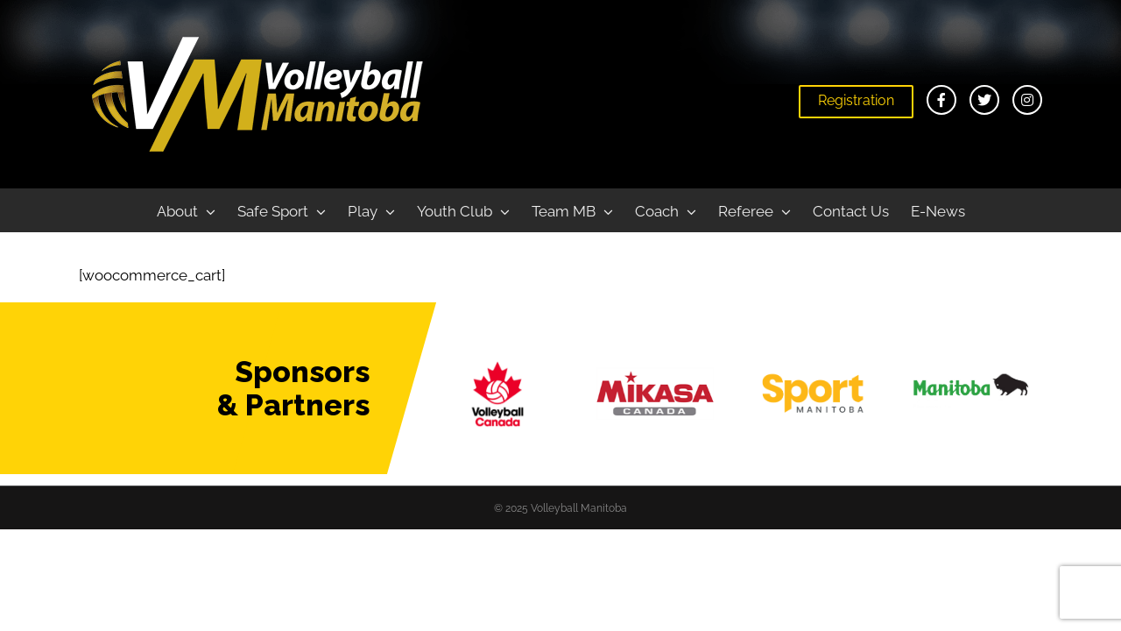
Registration (856, 100)
